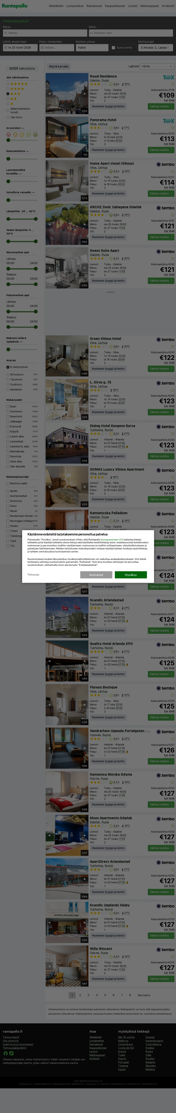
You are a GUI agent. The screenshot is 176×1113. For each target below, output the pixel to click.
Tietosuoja (33, 574)
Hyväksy (131, 575)
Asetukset (96, 575)
